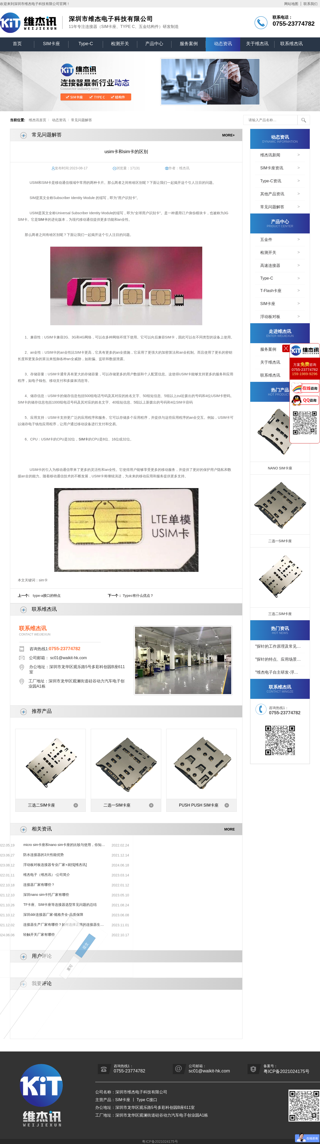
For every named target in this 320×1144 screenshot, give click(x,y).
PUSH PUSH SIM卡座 (198, 805)
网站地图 (291, 4)
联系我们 (311, 4)
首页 (17, 43)
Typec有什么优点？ (138, 596)
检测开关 (120, 43)
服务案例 (189, 43)
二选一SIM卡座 (117, 805)
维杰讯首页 (37, 120)
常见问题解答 (81, 120)
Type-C (85, 43)
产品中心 (154, 43)
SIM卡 (43, 219)
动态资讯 (223, 43)
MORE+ (228, 135)
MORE (229, 829)
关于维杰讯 (257, 43)
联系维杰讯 (291, 43)
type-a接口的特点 (46, 596)
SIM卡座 (51, 43)
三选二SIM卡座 (41, 805)
